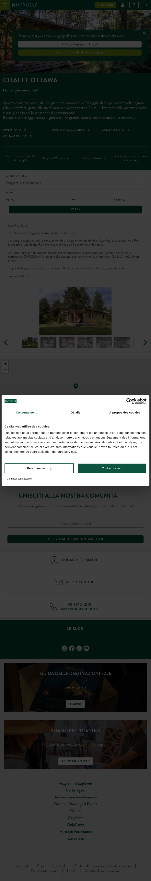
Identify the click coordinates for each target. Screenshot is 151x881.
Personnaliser (39, 468)
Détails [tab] (75, 412)
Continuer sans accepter (19, 478)
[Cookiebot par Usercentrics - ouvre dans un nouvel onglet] (129, 401)
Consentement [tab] (26, 412)
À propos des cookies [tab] (124, 412)
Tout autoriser (112, 468)
